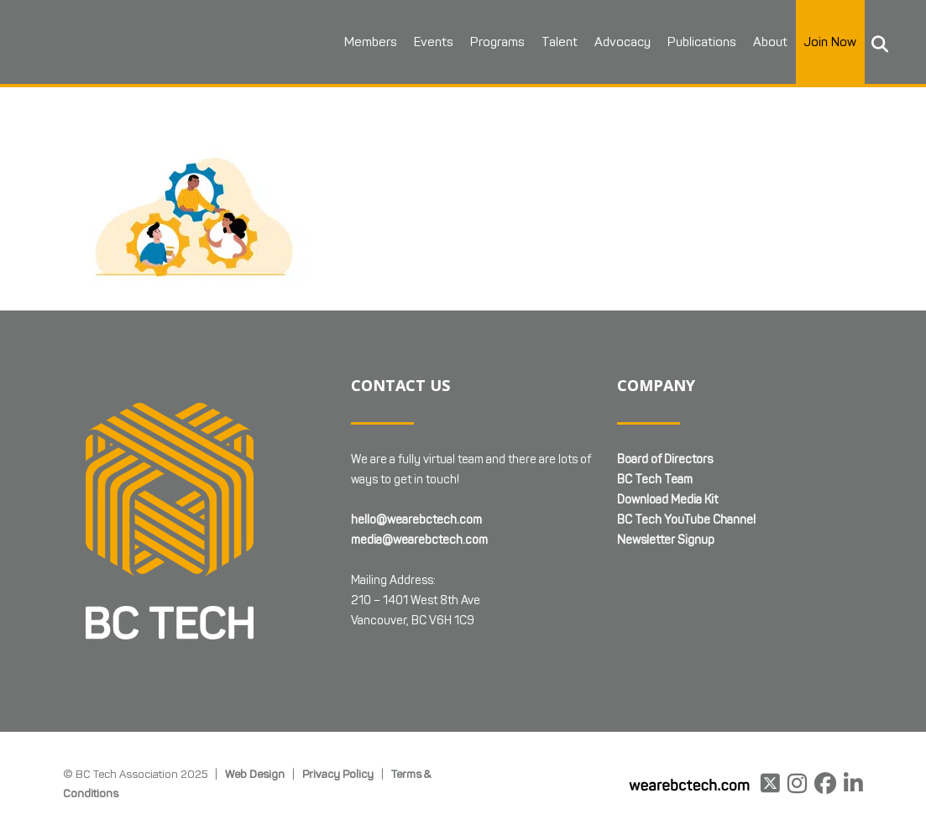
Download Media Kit (667, 500)
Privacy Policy (338, 773)
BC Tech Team (655, 479)
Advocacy (622, 42)
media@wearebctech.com (419, 540)
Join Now (830, 42)
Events (433, 42)
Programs (497, 42)
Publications (701, 42)
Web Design (255, 773)
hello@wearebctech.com (416, 520)
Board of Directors (665, 459)
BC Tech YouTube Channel (686, 520)
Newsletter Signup (665, 540)
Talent (559, 42)
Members (370, 42)
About (770, 42)
